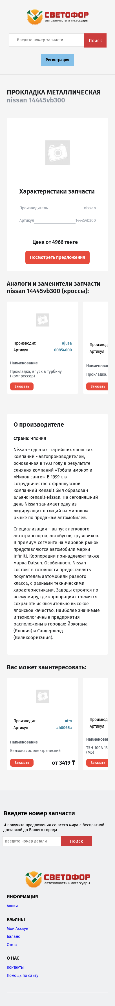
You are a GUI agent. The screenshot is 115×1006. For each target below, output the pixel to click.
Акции (12, 906)
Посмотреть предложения (57, 257)
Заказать (22, 386)
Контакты (15, 967)
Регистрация (57, 59)
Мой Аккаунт (18, 928)
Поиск (95, 40)
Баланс (13, 936)
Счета (12, 944)
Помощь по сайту (22, 975)
